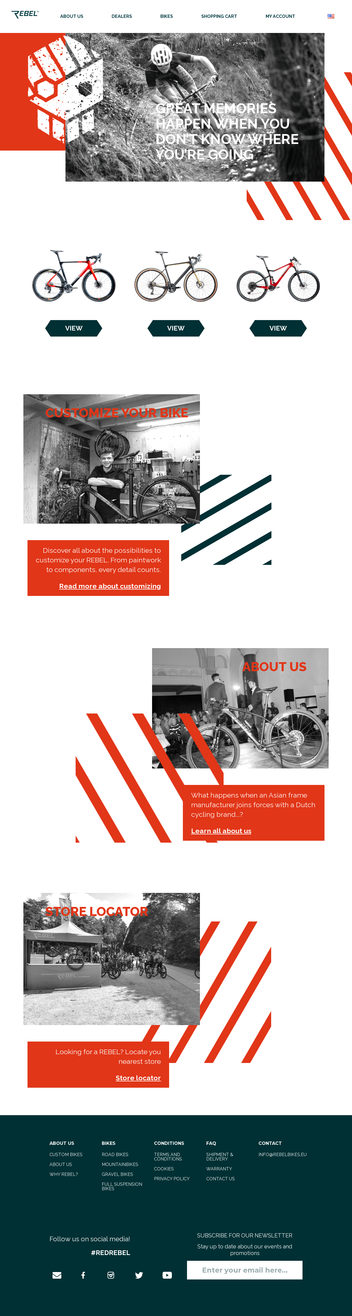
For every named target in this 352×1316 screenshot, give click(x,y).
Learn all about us (221, 831)
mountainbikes (120, 1164)
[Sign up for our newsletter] (244, 1270)
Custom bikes (66, 1154)
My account (280, 16)
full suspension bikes (122, 1186)
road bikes (115, 1154)
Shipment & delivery (219, 1157)
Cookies (164, 1168)
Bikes (166, 16)
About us (71, 16)
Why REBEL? (64, 1174)
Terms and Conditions (168, 1157)
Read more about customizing (110, 586)
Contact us (220, 1178)
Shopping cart (219, 16)
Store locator (138, 1078)
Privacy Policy (172, 1178)
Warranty (219, 1168)
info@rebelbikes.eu (282, 1154)
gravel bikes (117, 1174)
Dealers (122, 16)
